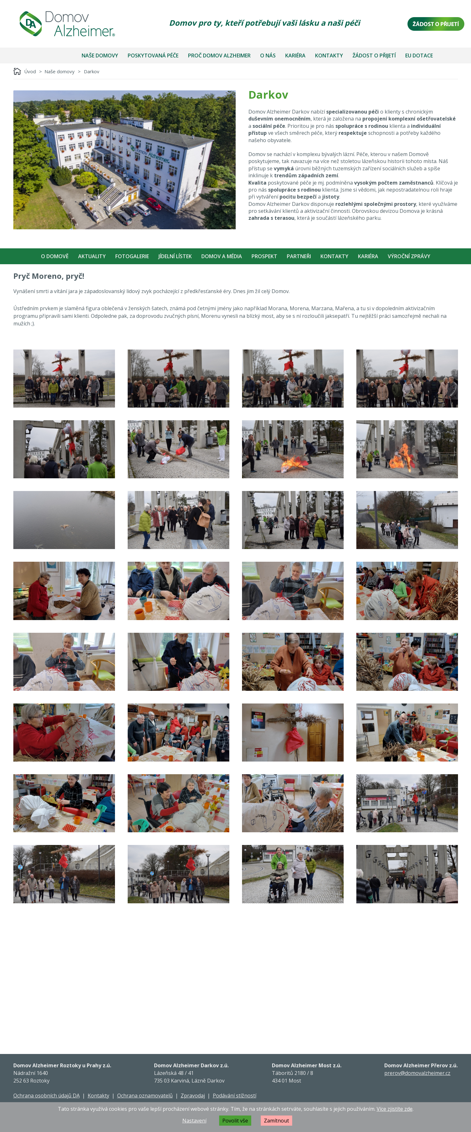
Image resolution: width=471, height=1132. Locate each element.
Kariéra (295, 55)
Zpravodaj (193, 1095)
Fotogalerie (132, 256)
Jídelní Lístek (175, 256)
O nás (268, 55)
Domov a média (221, 256)
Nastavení (194, 1120)
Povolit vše (235, 1120)
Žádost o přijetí (374, 55)
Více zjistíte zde (395, 1108)
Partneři (299, 256)
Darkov (91, 71)
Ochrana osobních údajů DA (46, 1095)
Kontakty (329, 55)
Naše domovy (100, 55)
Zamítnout (276, 1120)
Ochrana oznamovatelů (145, 1095)
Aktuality (92, 256)
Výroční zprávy (409, 256)
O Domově (55, 256)
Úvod (30, 71)
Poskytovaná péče (153, 55)
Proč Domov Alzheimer (219, 55)
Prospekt (264, 256)
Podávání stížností (234, 1095)
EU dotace (419, 55)
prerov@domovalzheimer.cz (417, 1073)
